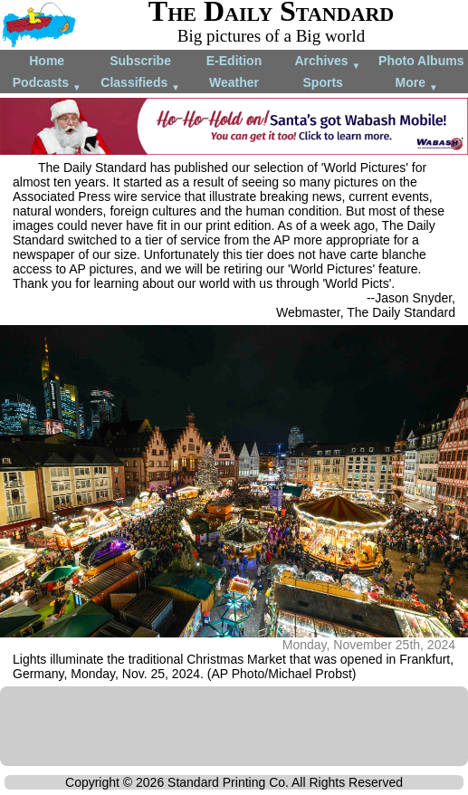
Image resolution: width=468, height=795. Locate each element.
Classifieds (140, 83)
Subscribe (140, 60)
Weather (234, 82)
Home (46, 60)
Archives (327, 62)
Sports (323, 82)
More (417, 83)
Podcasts (47, 83)
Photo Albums (420, 60)
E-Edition (234, 60)
